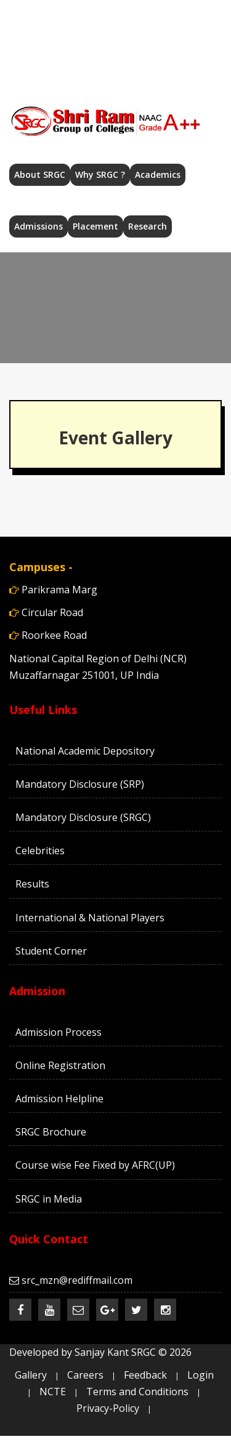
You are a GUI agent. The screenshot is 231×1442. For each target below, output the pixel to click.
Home (54, 11)
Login (200, 1375)
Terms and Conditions (137, 1391)
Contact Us (76, 63)
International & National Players (89, 917)
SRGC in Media (48, 1199)
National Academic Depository (85, 751)
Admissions (38, 226)
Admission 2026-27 (71, 46)
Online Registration (60, 1065)
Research (147, 226)
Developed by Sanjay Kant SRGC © (100, 1352)
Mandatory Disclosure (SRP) (79, 784)
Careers (145, 63)
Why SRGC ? (100, 174)
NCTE (52, 1391)
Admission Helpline (59, 1098)
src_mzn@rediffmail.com (144, 11)
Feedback (145, 1375)
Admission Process (58, 1032)
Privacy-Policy (107, 1408)
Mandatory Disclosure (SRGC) (83, 817)
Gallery (31, 1375)
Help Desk (163, 46)
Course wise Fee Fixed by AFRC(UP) (95, 1165)
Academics (157, 174)
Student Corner (51, 951)
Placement (95, 226)
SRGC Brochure (50, 1132)
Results (32, 884)
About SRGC (39, 174)
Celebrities (40, 850)
